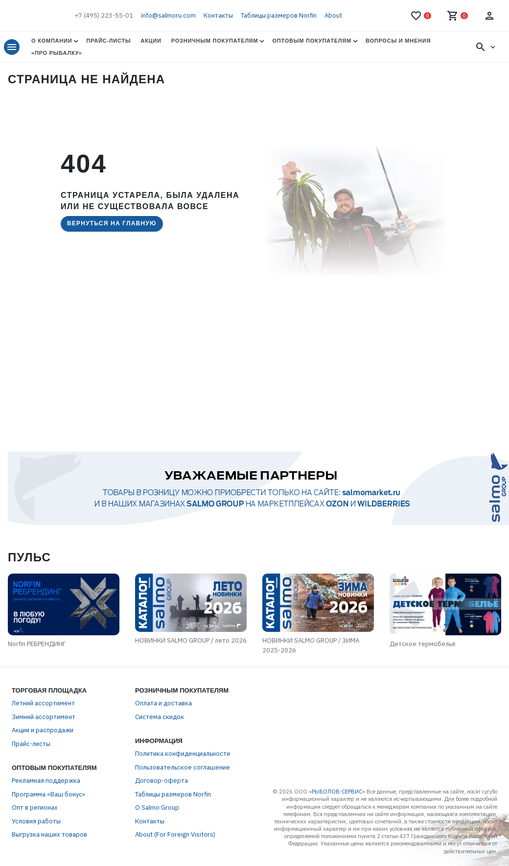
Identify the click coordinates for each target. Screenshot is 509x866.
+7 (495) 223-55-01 (103, 15)
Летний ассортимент (43, 703)
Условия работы (36, 821)
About (333, 15)
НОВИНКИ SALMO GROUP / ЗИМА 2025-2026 (310, 645)
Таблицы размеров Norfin (279, 15)
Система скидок (159, 717)
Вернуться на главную (112, 223)
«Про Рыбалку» (56, 53)
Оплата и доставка (163, 703)
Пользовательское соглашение (182, 767)
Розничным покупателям (214, 41)
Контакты (218, 15)
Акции (150, 41)
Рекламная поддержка (46, 780)
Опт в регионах (35, 807)
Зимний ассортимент (43, 717)
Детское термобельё (423, 644)
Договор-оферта (161, 780)
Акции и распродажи (42, 730)
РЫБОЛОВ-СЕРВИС (337, 791)
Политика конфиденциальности (182, 753)
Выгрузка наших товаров (49, 834)
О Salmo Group (157, 807)
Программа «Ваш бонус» (48, 794)
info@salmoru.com (168, 15)
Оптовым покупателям (311, 41)
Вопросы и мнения (398, 41)
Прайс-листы (108, 41)
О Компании (51, 41)
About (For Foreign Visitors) (175, 834)
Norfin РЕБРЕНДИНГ (37, 644)
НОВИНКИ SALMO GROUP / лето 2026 (191, 640)
